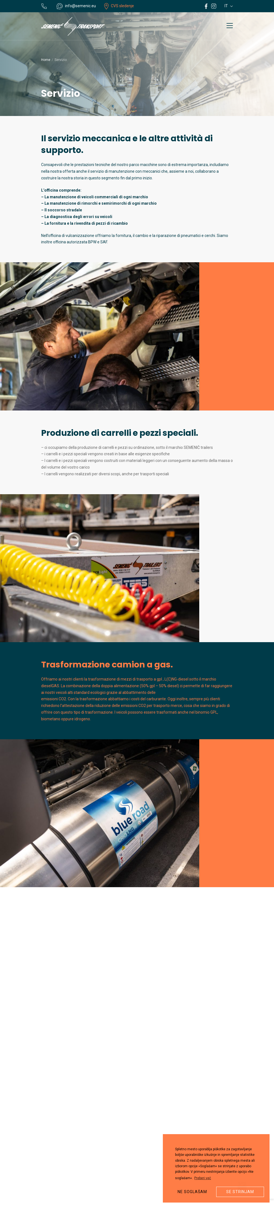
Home (45, 60)
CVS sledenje (119, 6)
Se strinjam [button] (240, 1191)
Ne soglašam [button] (192, 1191)
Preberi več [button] (202, 1178)
